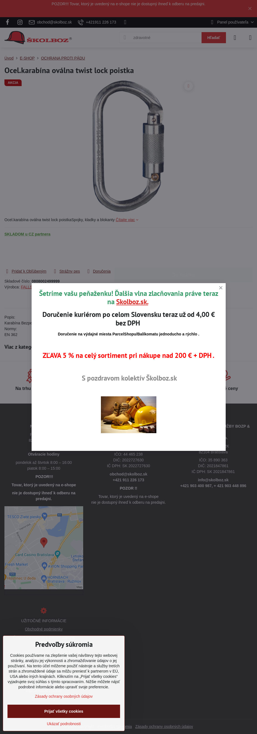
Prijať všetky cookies (63, 711)
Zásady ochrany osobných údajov (64, 696)
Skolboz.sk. (132, 301)
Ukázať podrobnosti (64, 724)
